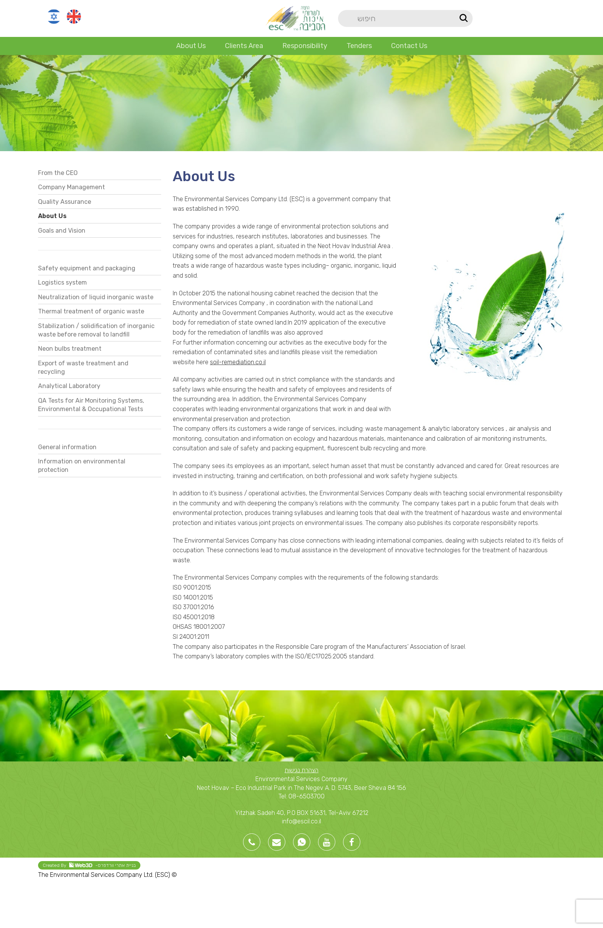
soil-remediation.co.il (238, 362)
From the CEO (58, 173)
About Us (52, 216)
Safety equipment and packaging (86, 268)
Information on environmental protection (81, 465)
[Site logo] (295, 18)
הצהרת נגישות (301, 770)
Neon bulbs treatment (70, 348)
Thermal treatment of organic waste (91, 311)
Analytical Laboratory (69, 386)
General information (67, 447)
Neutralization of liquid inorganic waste (95, 297)
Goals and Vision (61, 230)
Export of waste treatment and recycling (83, 367)
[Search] (405, 18)
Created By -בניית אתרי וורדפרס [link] (89, 865)
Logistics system (62, 282)
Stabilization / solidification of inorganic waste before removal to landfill (96, 330)
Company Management (71, 187)
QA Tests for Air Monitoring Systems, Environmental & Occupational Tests (91, 405)
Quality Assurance (64, 201)
